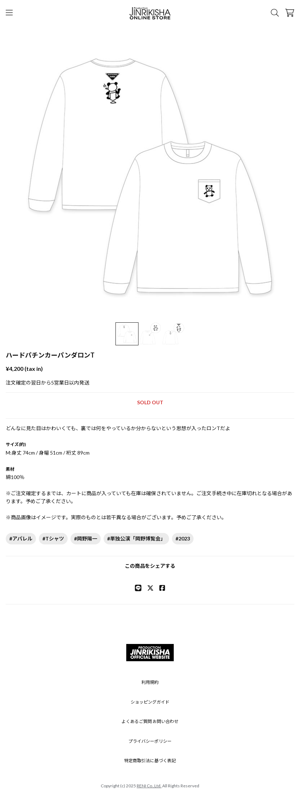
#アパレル (20, 538)
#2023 (183, 538)
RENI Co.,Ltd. (149, 785)
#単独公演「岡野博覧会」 (136, 538)
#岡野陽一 (85, 538)
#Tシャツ (53, 538)
